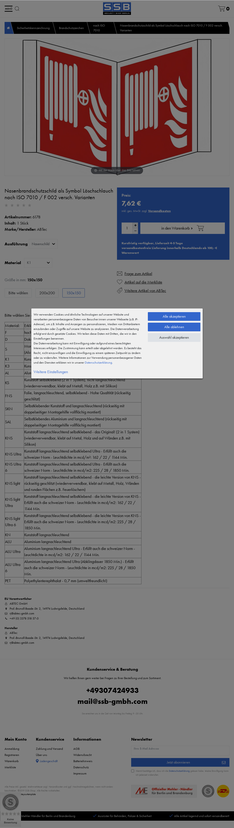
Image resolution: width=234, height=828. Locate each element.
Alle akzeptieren (174, 316)
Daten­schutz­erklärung (98, 362)
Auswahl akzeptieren (174, 337)
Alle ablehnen (174, 326)
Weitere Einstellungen (51, 371)
